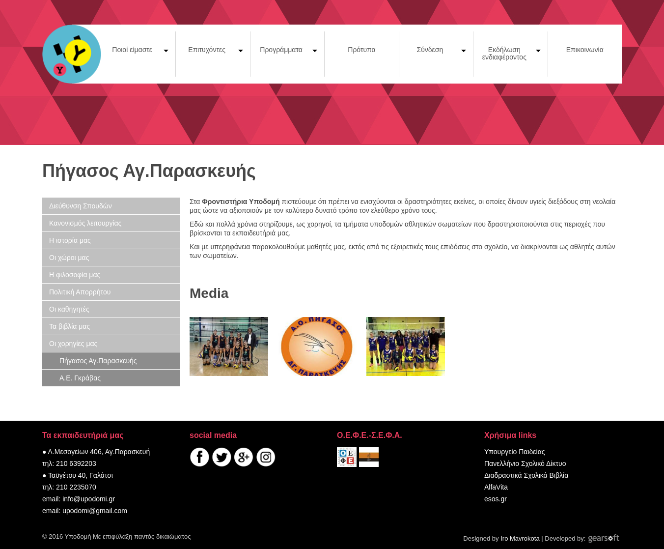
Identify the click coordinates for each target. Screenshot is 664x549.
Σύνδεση (430, 50)
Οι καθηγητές (69, 309)
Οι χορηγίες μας (73, 343)
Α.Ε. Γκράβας (80, 378)
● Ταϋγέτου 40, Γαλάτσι (77, 475)
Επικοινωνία (585, 50)
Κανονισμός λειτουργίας (85, 223)
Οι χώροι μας (69, 257)
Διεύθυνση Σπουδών (80, 206)
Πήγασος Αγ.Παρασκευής (98, 361)
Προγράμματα (281, 50)
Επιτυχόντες (206, 50)
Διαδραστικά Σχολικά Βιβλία (526, 475)
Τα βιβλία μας (69, 326)
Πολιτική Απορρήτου (80, 292)
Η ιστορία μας (70, 240)
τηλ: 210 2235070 (69, 487)
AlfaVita (496, 487)
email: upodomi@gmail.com (84, 511)
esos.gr (495, 499)
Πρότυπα (361, 50)
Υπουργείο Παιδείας (514, 452)
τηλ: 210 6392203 (69, 463)
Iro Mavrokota (519, 538)
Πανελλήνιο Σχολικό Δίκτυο (525, 463)
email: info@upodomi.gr (78, 499)
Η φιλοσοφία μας (74, 275)
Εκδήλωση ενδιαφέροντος (504, 53)
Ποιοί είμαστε (132, 50)
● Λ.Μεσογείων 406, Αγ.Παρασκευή (96, 452)
